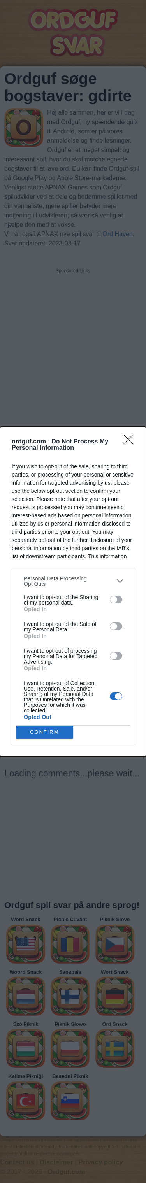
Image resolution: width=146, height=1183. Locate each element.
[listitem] (73, 581)
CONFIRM (44, 732)
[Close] (130, 442)
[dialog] (73, 592)
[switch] (116, 599)
